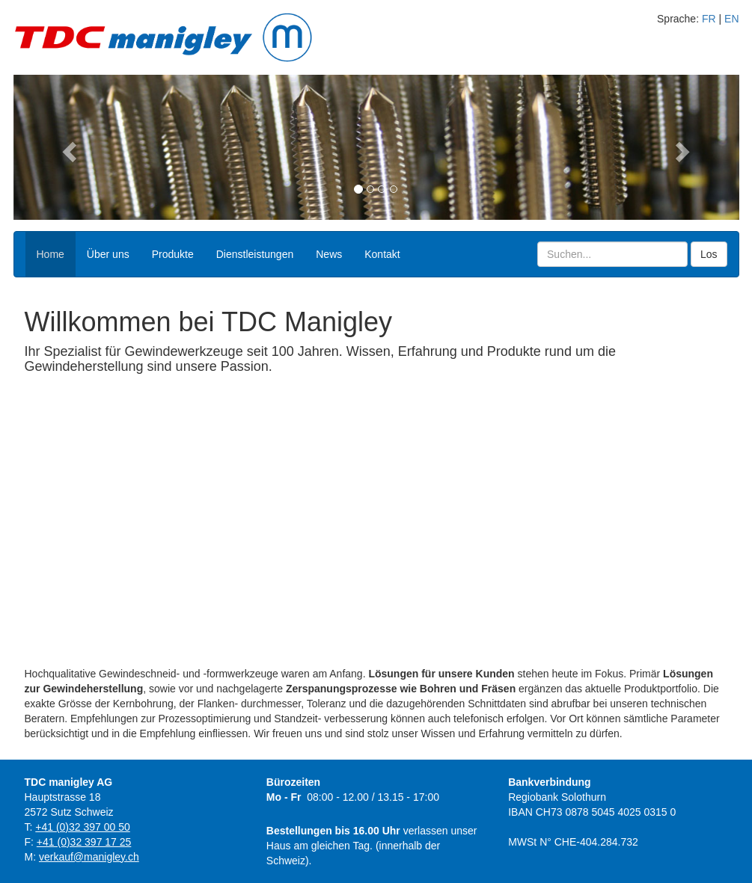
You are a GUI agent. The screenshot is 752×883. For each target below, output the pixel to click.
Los (709, 254)
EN (731, 19)
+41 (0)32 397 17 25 (84, 842)
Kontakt (382, 254)
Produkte (173, 254)
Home (50, 254)
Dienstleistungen (255, 254)
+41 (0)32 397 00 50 (82, 827)
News (329, 254)
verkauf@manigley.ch (89, 857)
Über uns (108, 254)
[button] (68, 147)
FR (709, 19)
